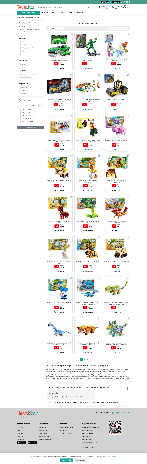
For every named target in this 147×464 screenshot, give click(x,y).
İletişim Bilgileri (86, 436)
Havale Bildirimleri (65, 433)
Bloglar (62, 13)
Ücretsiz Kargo (26, 77)
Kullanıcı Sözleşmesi (88, 433)
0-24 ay (24, 87)
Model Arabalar (43, 430)
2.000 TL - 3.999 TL (27, 113)
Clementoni (25, 42)
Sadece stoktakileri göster (29, 74)
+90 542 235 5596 (121, 413)
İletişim (70, 13)
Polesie (23, 54)
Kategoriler (43, 423)
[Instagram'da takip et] (121, 2)
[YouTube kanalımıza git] (127, 2)
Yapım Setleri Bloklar (45, 439)
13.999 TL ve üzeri (27, 122)
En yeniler (45, 13)
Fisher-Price (21, 439)
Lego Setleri (22, 26)
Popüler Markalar (24, 423)
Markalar (54, 13)
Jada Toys (20, 433)
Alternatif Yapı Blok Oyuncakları (29, 32)
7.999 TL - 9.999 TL (27, 119)
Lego (23, 51)
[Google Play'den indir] (115, 2)
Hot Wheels (25, 45)
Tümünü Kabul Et (67, 460)
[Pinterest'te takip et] (129, 2)
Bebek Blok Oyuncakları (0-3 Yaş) (29, 29)
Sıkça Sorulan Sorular (66, 427)
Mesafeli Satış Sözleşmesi (89, 442)
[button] (126, 7)
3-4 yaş (24, 93)
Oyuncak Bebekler (44, 436)
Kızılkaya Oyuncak (27, 48)
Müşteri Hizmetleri (89, 423)
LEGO (18, 430)
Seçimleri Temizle (30, 127)
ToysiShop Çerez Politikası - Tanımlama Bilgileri (90, 446)
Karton (23, 64)
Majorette (20, 436)
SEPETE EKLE (59, 69)
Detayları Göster (111, 456)
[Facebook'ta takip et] (124, 2)
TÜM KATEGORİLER (28, 13)
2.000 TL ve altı (26, 110)
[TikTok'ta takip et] (133, 2)
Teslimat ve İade (87, 439)
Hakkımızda (80, 13)
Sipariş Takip (64, 430)
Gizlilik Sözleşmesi (87, 430)
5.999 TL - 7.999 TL (27, 116)
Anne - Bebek (43, 433)
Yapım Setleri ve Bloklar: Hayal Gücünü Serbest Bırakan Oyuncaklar (72, 397)
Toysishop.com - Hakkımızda (90, 427)
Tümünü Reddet (81, 460)
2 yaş (23, 90)
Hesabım (63, 423)
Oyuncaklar (42, 427)
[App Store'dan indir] (105, 2)
